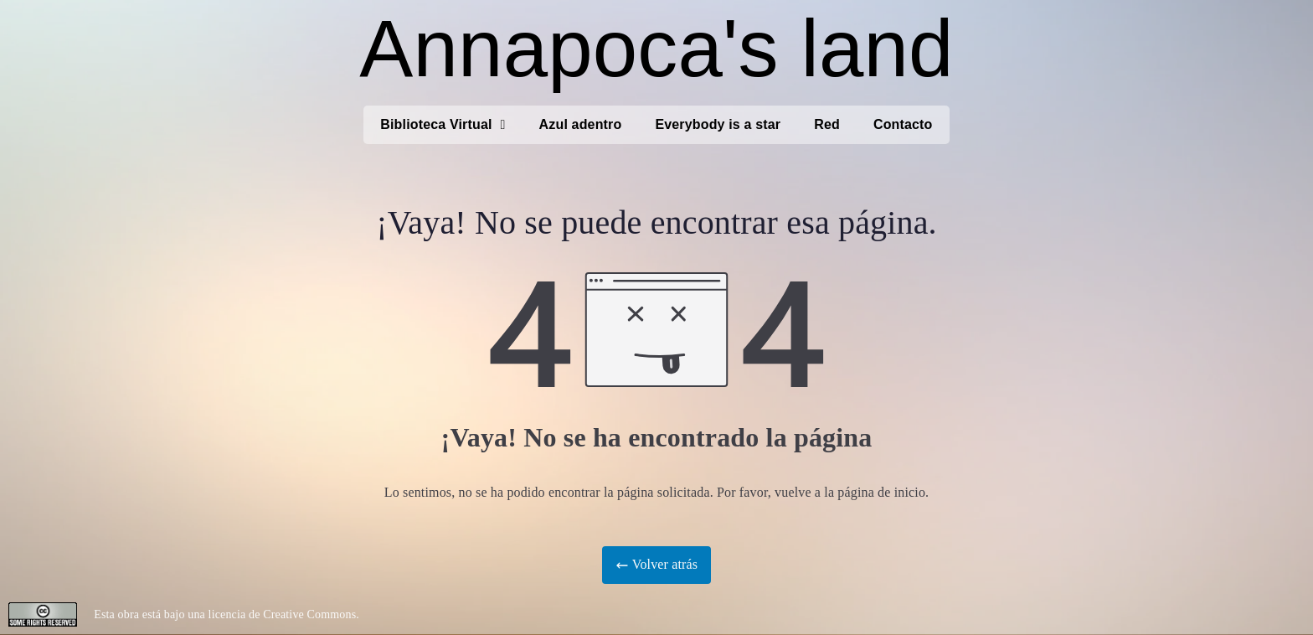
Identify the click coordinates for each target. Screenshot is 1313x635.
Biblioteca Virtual (442, 125)
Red (827, 124)
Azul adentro (580, 124)
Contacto (903, 124)
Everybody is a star (717, 124)
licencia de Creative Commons (283, 614)
